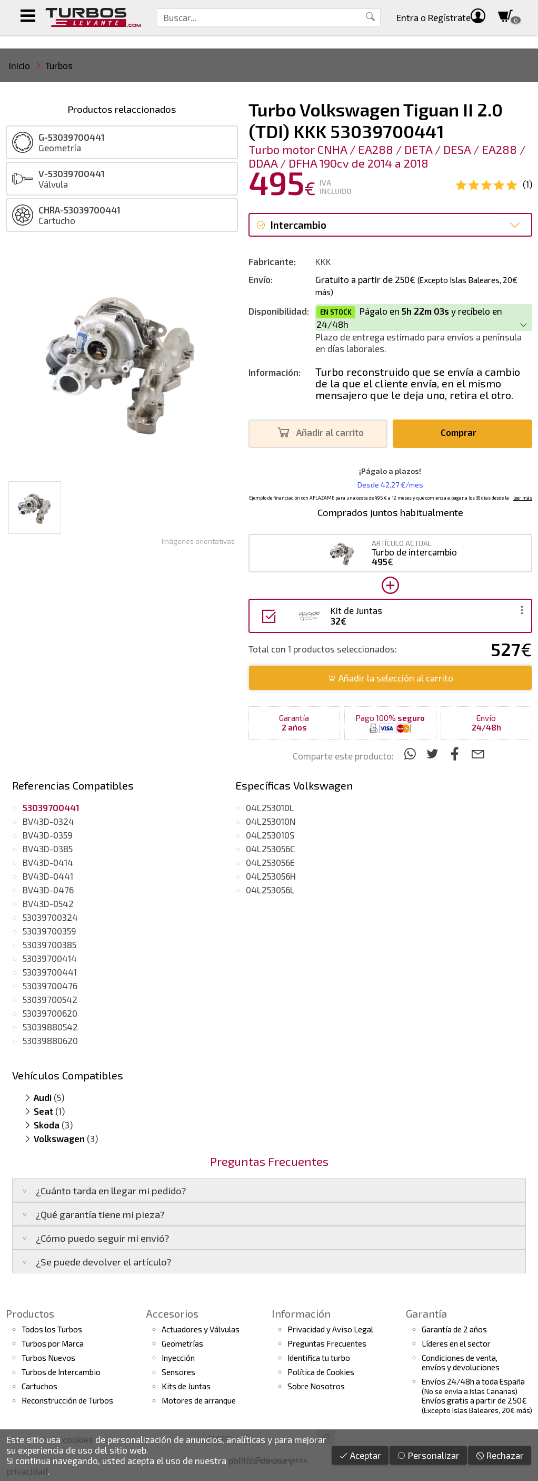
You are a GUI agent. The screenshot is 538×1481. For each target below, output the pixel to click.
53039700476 (50, 985)
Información (301, 1313)
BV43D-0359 (48, 835)
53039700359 (49, 930)
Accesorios (172, 1313)
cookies (78, 1439)
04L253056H (271, 876)
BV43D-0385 (48, 848)
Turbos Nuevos (48, 1357)
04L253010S (270, 835)
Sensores (178, 1372)
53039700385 (49, 944)
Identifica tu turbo (318, 1357)
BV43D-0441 (48, 876)
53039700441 (50, 972)
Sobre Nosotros (316, 1386)
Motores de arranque (199, 1400)
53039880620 (50, 1040)
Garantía (426, 1313)
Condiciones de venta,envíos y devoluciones (461, 1362)
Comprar (461, 432)
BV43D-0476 (48, 889)
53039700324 (50, 917)
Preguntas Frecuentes (326, 1343)
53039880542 (50, 1026)
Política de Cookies (320, 1372)
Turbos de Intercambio (61, 1372)
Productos (30, 1313)
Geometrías (182, 1343)
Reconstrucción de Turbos (67, 1400)
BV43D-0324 (48, 821)
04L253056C (270, 848)
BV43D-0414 (48, 862)
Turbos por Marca (53, 1343)
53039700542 (50, 999)
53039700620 (50, 1013)
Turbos (59, 65)
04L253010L (270, 807)
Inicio (19, 65)
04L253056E (270, 862)
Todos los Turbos (52, 1329)
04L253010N (270, 821)
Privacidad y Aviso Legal (330, 1329)
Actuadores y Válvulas (201, 1329)
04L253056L (270, 889)
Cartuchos (39, 1386)
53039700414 (50, 958)
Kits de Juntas (186, 1386)
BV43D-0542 (48, 903)
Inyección (178, 1357)
